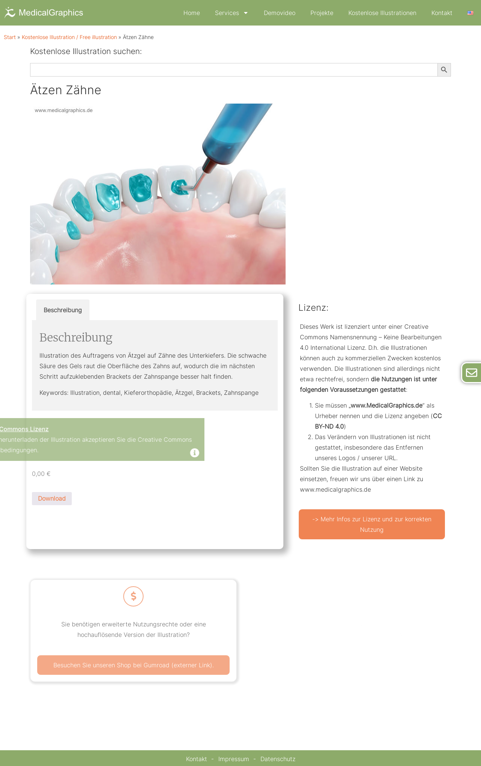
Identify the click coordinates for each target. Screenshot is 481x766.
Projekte (321, 13)
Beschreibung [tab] (63, 310)
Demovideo (279, 13)
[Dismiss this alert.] (117, 453)
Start (10, 37)
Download (52, 498)
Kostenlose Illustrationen (382, 13)
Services (232, 13)
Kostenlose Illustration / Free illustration (69, 37)
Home (191, 13)
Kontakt (441, 13)
